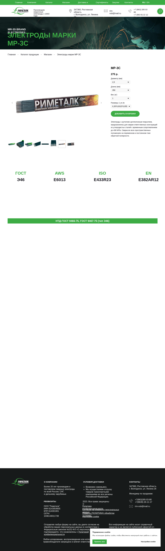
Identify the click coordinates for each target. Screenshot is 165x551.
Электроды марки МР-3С (69, 54)
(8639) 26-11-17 (144, 502)
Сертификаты (102, 2)
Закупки (115, 2)
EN (148, 2)
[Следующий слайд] (101, 103)
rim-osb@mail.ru (142, 506)
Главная (18, 2)
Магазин (66, 2)
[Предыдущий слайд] (12, 103)
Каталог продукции (30, 54)
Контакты (129, 2)
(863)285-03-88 (144, 499)
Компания (31, 2)
